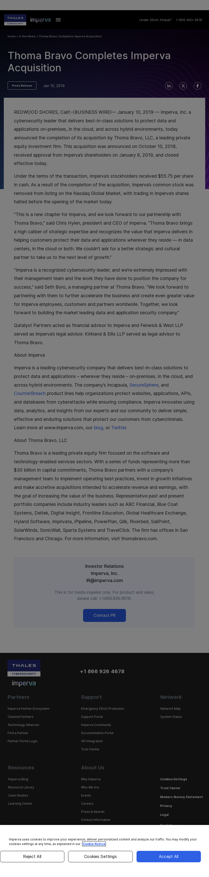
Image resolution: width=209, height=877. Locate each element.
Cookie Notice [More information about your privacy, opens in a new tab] (94, 844)
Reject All (32, 856)
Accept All (169, 856)
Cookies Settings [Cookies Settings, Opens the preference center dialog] (100, 856)
